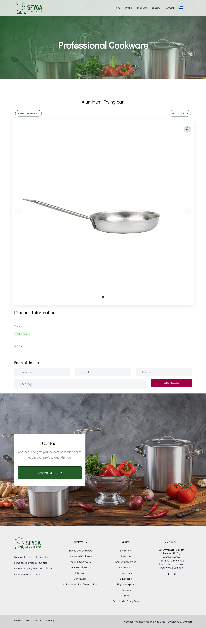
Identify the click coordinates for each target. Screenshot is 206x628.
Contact (38, 620)
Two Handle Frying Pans (125, 601)
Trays (126, 595)
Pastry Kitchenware (80, 561)
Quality (27, 620)
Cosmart (187, 621)
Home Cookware (80, 567)
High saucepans (125, 584)
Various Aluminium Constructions (80, 584)
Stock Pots (126, 550)
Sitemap (49, 620)
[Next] (188, 211)
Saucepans (126, 578)
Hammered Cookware (80, 556)
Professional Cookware (80, 550)
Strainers (126, 589)
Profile (17, 620)
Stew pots (125, 556)
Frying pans (126, 573)
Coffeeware (80, 578)
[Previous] (18, 211)
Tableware (80, 573)
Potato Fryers (126, 567)
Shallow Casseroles (125, 561)
